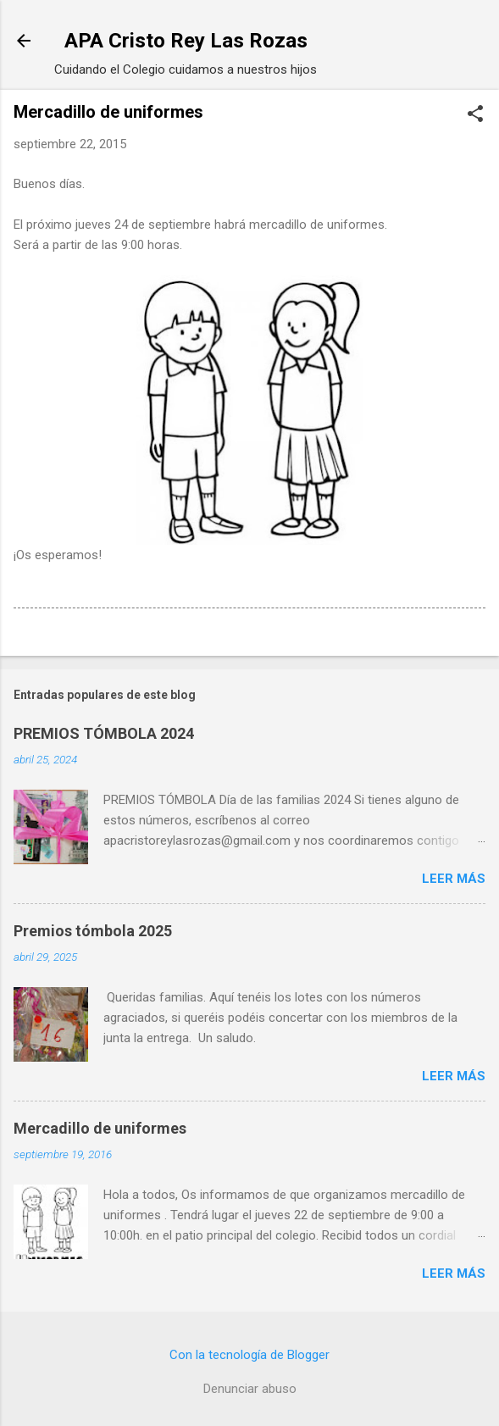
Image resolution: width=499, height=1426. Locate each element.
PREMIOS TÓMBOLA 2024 (104, 733)
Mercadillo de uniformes (100, 1128)
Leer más (453, 878)
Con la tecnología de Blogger (249, 1354)
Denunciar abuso (250, 1388)
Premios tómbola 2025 (93, 931)
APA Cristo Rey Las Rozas (186, 41)
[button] (475, 115)
